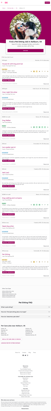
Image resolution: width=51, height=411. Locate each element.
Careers (24, 352)
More (3, 212)
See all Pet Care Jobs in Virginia (11, 339)
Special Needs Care (25, 382)
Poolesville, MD (29, 331)
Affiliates (25, 367)
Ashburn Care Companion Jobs (9, 293)
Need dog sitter (8, 226)
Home (3, 8)
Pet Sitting (6, 254)
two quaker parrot (9, 147)
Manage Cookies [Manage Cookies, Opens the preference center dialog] (25, 408)
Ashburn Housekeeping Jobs (8, 296)
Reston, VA (4, 333)
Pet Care (25, 386)
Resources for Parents (25, 372)
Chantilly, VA (29, 333)
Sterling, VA (28, 328)
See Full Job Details (8, 80)
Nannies (25, 379)
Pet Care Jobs (10, 8)
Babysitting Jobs (25, 390)
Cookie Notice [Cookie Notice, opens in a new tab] (26, 406)
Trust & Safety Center (25, 369)
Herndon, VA (4, 330)
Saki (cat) (5, 172)
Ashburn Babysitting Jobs (8, 291)
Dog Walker (6, 120)
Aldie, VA (3, 331)
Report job (46, 83)
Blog (30, 352)
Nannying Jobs (25, 391)
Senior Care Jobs (25, 396)
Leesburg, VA (29, 330)
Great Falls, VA (4, 334)
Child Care (25, 381)
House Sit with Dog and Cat (12, 64)
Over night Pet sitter (9, 92)
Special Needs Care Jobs (25, 395)
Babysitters (25, 378)
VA (16, 8)
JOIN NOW (25, 50)
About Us (17, 352)
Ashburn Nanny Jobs (6, 292)
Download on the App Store (25, 361)
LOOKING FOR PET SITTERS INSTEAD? (10, 343)
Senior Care (25, 384)
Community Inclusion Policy (26, 370)
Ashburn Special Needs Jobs (8, 295)
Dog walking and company (12, 198)
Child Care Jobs (25, 393)
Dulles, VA (3, 328)
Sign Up (47, 2)
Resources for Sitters (25, 373)
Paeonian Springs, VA (31, 334)
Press (34, 352)
